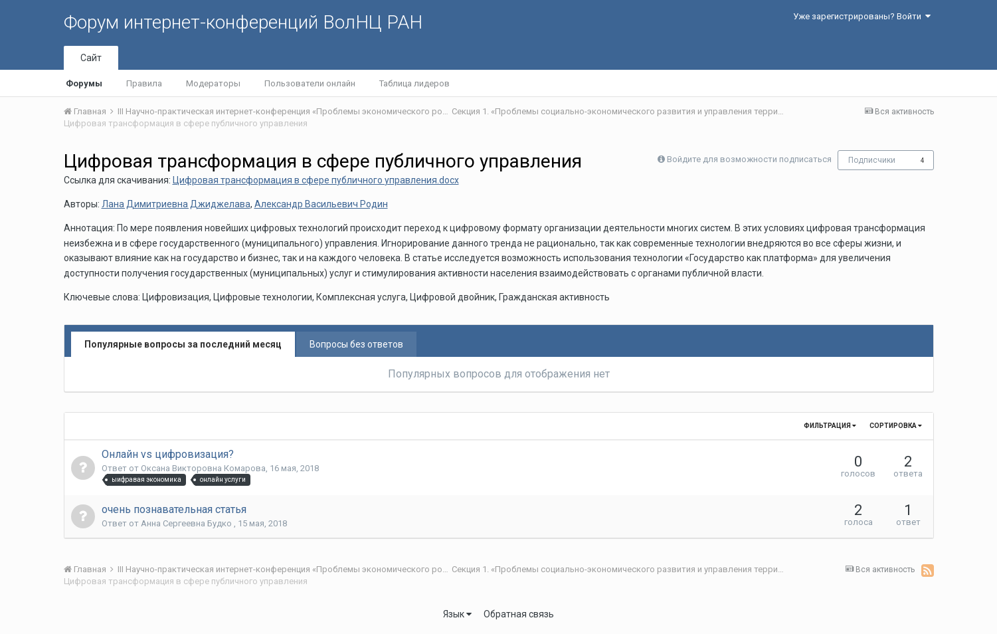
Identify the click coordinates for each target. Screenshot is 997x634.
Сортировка (895, 425)
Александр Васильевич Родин (321, 204)
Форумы (84, 83)
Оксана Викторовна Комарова (203, 468)
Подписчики (871, 160)
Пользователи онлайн (309, 83)
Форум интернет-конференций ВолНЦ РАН (243, 22)
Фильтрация (830, 425)
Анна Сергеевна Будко (187, 523)
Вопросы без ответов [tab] (356, 344)
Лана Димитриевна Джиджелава (176, 204)
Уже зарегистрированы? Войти (862, 16)
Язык (457, 614)
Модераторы (213, 83)
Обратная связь (519, 614)
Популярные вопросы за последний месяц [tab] (183, 344)
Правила (144, 83)
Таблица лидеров (414, 83)
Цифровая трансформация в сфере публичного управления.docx (316, 180)
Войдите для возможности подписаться (749, 159)
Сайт (91, 58)
